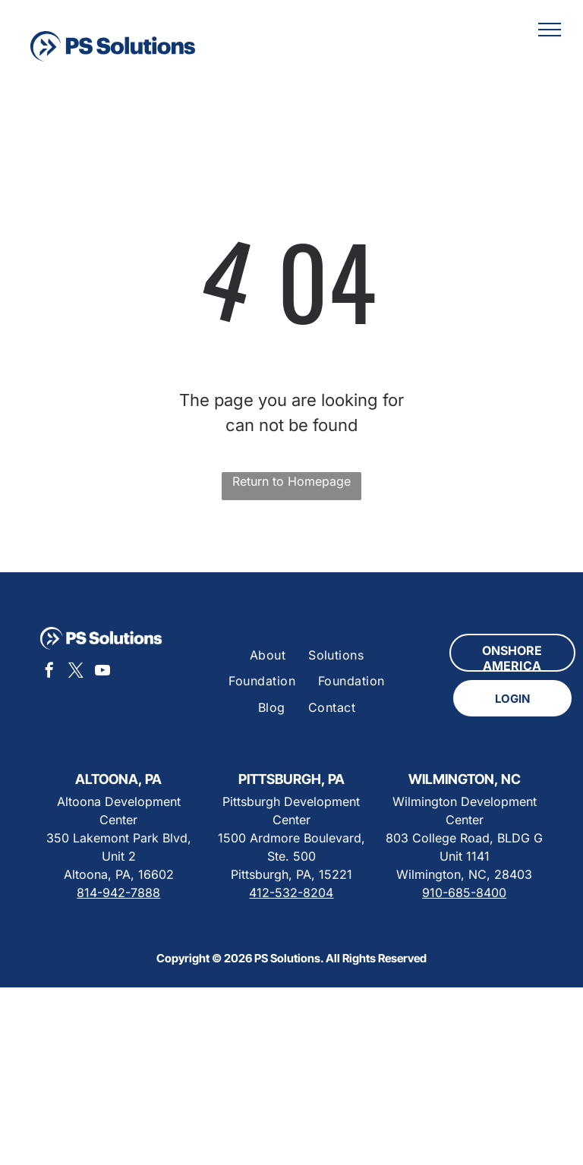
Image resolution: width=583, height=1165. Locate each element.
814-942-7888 (118, 892)
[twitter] (76, 672)
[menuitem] (267, 655)
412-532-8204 (291, 892)
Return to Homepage (291, 481)
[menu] (549, 29)
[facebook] (49, 672)
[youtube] (102, 672)
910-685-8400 (464, 892)
